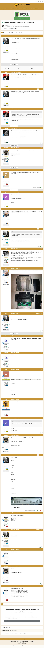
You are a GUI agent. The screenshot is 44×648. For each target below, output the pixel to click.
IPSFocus (14, 641)
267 (4, 279)
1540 (8, 239)
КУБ (25, 510)
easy (34, 187)
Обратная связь (32, 641)
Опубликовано (15, 36)
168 (4, 83)
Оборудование (6, 52)
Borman (8, 25)
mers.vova (6, 418)
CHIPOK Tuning (31, 510)
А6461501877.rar (14, 430)
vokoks (39, 246)
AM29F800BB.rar (14, 505)
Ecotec (6, 512)
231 (8, 158)
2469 (9, 412)
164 (8, 83)
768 (3, 239)
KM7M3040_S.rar (14, 535)
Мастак (6, 399)
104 (5, 523)
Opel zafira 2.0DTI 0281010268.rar (16, 572)
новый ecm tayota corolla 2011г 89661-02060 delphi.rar (20, 136)
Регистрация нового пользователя (12, 620)
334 (4, 180)
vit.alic (6, 268)
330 (8, 259)
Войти (31, 620)
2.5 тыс (3, 412)
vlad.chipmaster (37, 187)
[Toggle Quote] (12, 111)
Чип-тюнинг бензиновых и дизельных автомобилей (20, 26)
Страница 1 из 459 (19, 32)
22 (5, 382)
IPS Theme (11, 641)
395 (4, 259)
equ (6, 72)
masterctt (6, 147)
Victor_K (6, 192)
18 (6, 239)
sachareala (6, 335)
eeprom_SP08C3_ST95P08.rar (16, 507)
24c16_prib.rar (13, 155)
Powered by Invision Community (22, 643)
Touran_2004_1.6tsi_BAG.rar (15, 153)
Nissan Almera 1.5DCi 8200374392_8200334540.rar (19, 319)
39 (7, 523)
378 (4, 158)
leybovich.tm (6, 128)
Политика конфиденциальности (24, 641)
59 (8, 180)
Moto (6, 369)
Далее (12, 32)
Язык (18, 641)
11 (7, 346)
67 (5, 346)
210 (8, 279)
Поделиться (5, 28)
